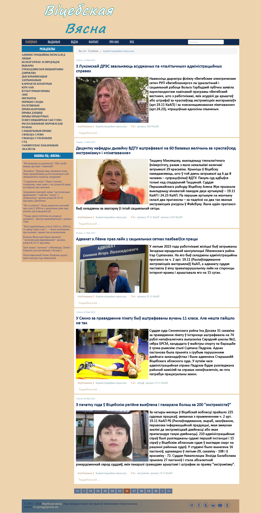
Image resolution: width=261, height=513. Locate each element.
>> (168, 491)
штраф (140, 383)
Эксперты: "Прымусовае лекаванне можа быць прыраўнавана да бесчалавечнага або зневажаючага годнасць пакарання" (46, 174)
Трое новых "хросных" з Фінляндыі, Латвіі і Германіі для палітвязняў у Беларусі (47, 249)
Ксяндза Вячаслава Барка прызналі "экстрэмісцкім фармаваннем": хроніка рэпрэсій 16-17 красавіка (44, 240)
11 (90, 491)
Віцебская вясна (52, 503)
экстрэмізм (143, 473)
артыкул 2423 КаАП (148, 126)
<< (77, 491)
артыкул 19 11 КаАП (148, 217)
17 (134, 491)
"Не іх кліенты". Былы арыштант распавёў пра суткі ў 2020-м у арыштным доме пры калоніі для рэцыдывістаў (46, 208)
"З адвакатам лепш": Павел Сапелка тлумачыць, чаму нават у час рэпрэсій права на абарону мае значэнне (47, 184)
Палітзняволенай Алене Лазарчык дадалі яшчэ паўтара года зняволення (45, 256)
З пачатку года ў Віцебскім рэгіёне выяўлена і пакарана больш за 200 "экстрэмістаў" (153, 405)
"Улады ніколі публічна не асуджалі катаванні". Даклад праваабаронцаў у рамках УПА (47, 219)
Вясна (85, 28)
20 (155, 491)
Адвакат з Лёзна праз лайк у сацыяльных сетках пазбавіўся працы (137, 239)
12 (97, 491)
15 (119, 491)
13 (105, 491)
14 (112, 491)
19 (148, 491)
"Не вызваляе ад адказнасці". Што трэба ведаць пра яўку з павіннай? (45, 165)
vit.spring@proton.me (46, 506)
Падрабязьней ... (89, 133)
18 (141, 491)
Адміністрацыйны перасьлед (111, 126)
